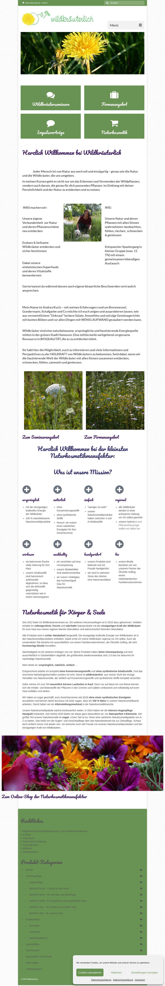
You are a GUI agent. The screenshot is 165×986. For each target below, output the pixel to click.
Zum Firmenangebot (101, 437)
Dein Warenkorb (34, 3)
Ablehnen (116, 972)
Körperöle (34, 931)
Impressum (140, 980)
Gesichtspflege (34, 876)
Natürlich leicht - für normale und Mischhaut (52, 894)
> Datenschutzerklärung (33, 841)
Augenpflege (36, 882)
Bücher (29, 870)
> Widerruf (26, 848)
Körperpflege (33, 919)
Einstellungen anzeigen (144, 972)
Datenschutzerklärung (101, 980)
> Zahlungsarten (29, 851)
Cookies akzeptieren (90, 972)
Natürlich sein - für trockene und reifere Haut (52, 907)
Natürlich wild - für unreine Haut (46, 913)
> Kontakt (26, 834)
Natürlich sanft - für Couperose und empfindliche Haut (58, 900)
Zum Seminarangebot (40, 437)
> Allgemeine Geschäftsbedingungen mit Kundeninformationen (54, 831)
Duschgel (34, 925)
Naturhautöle (33, 950)
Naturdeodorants (38, 938)
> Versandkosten (30, 845)
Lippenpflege (33, 944)
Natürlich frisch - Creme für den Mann (49, 888)
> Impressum (28, 838)
